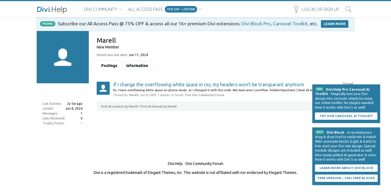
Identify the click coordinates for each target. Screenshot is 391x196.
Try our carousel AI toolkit (346, 116)
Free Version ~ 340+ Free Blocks (346, 178)
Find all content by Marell (119, 106)
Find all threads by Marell (158, 106)
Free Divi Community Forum (204, 95)
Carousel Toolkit (290, 23)
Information (137, 65)
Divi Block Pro (256, 23)
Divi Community (100, 9)
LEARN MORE (335, 24)
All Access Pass (145, 9)
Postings (109, 65)
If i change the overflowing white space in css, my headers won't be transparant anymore (208, 84)
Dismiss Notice (376, 88)
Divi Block (335, 132)
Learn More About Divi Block (346, 168)
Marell (133, 95)
